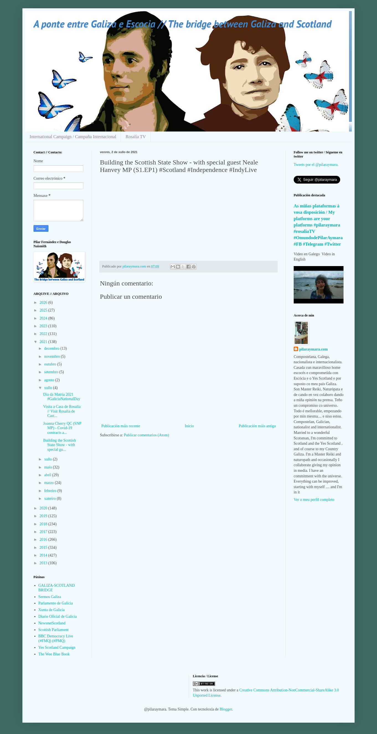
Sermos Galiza (49, 597)
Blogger (226, 709)
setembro (51, 372)
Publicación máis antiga (257, 426)
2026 (44, 302)
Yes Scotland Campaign (57, 647)
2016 (44, 539)
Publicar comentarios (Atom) (146, 435)
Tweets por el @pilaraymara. (316, 165)
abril (48, 475)
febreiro (50, 491)
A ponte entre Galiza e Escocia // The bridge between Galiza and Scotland (182, 23)
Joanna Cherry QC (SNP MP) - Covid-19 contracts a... (62, 428)
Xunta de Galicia (51, 610)
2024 (44, 318)
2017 (44, 532)
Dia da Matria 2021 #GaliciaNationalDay (61, 396)
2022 (44, 334)
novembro (52, 356)
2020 (44, 508)
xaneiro (50, 498)
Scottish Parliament (53, 630)
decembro (52, 348)
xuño (48, 459)
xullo (48, 388)
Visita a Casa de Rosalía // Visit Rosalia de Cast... (62, 411)
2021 (44, 342)
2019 (44, 516)
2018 (44, 524)
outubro (50, 364)
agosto (49, 380)
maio (48, 467)
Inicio (189, 426)
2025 (44, 310)
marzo (49, 483)
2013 (44, 563)
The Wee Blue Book (54, 654)
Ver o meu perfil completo (314, 500)
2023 (44, 326)
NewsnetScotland (52, 623)
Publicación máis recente (120, 426)
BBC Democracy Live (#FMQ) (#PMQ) (55, 638)
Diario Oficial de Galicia (57, 616)
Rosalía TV (136, 136)
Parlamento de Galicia (55, 603)
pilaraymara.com (313, 349)
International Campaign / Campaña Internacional (73, 136)
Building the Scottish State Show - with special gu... (59, 445)
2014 (44, 555)
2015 (44, 547)
